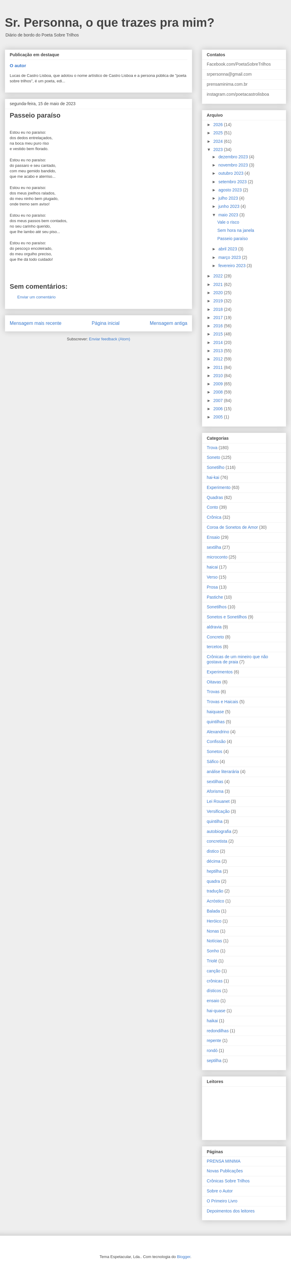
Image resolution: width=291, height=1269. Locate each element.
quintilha (214, 821)
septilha (214, 1060)
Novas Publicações (225, 1170)
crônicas (214, 980)
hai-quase (216, 1010)
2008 (218, 392)
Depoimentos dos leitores (231, 1211)
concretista (217, 841)
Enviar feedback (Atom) (109, 339)
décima (213, 861)
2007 (218, 400)
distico (213, 851)
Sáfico (213, 761)
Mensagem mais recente (36, 323)
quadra (213, 881)
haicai (212, 567)
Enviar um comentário (36, 297)
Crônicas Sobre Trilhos (228, 1180)
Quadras (215, 497)
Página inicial (105, 323)
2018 (218, 309)
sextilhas (215, 781)
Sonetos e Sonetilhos (227, 616)
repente (214, 1040)
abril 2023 (228, 248)
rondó (212, 1050)
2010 (218, 375)
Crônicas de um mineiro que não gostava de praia (237, 659)
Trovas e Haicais (222, 701)
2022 (218, 275)
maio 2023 (228, 214)
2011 (218, 367)
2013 (218, 350)
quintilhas (216, 721)
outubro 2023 (231, 173)
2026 (218, 124)
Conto (212, 507)
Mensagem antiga (168, 323)
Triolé (212, 960)
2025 (218, 132)
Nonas (213, 931)
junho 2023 (229, 206)
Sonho (213, 950)
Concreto (215, 636)
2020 (218, 292)
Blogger (183, 1256)
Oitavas (214, 681)
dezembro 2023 (233, 156)
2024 (218, 141)
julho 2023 (228, 198)
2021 (218, 284)
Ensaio (213, 537)
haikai (212, 1020)
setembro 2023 (233, 181)
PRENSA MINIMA (223, 1161)
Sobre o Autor (220, 1190)
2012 (218, 358)
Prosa (212, 587)
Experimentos (220, 671)
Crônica (214, 517)
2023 (218, 149)
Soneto (213, 457)
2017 (218, 317)
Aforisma (215, 791)
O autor (18, 65)
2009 (218, 383)
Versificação (218, 811)
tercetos (214, 646)
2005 (218, 416)
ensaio (213, 1000)
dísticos (214, 990)
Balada (213, 911)
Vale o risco (228, 222)
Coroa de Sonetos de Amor (232, 527)
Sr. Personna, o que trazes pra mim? (109, 22)
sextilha (214, 547)
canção (213, 970)
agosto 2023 (230, 189)
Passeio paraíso (232, 238)
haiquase (215, 711)
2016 (218, 325)
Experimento (219, 487)
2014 (218, 342)
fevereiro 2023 (232, 265)
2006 (218, 408)
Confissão (216, 741)
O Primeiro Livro (222, 1200)
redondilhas (218, 1030)
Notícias (214, 940)
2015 (218, 334)
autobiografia (219, 831)
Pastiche (215, 597)
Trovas (213, 691)
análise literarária (223, 771)
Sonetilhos (216, 606)
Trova (212, 447)
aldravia (214, 626)
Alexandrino (218, 731)
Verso (212, 577)
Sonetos (214, 751)
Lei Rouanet (218, 801)
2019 (218, 300)
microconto (217, 557)
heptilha (214, 871)
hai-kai (213, 477)
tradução (215, 891)
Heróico (214, 921)
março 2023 (230, 257)
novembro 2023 (233, 165)
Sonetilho (215, 467)
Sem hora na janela (235, 230)
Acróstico (215, 901)
